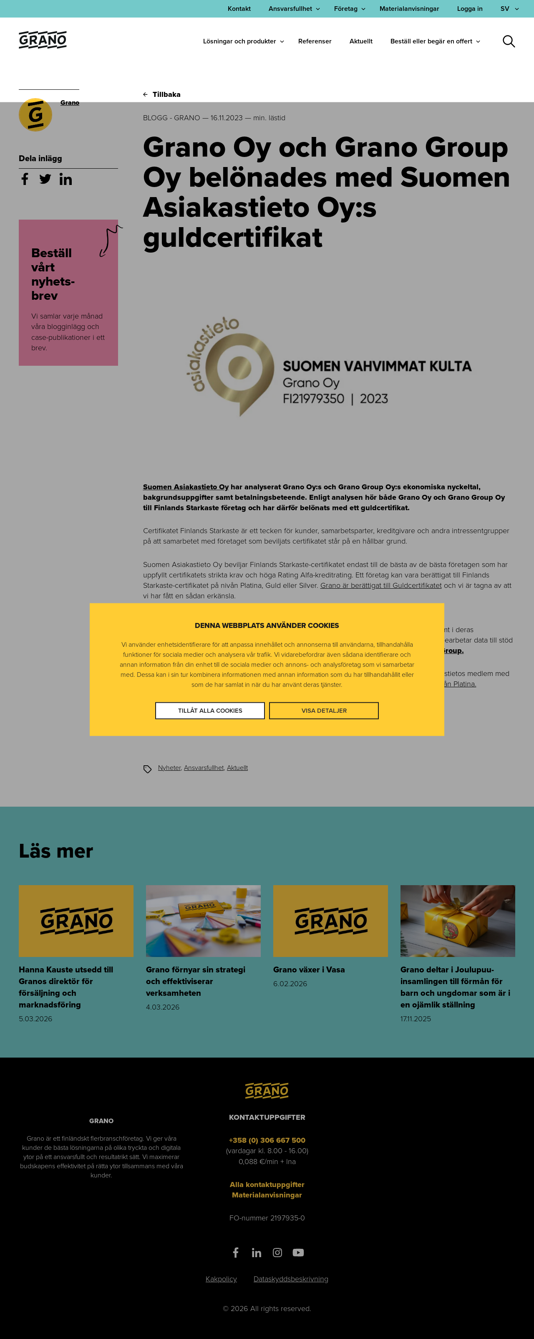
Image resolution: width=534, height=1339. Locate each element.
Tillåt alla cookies (210, 710)
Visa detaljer (324, 710)
